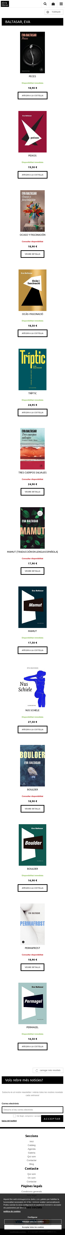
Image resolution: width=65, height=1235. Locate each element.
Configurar (32, 1217)
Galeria (31, 1152)
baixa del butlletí (9, 1121)
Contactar (31, 1160)
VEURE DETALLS (32, 254)
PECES (32, 76)
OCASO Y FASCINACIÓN (32, 234)
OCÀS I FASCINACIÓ (32, 314)
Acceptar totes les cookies (33, 1227)
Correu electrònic (10, 1103)
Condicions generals (31, 1191)
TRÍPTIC (32, 393)
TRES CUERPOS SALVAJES (32, 472)
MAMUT (32, 631)
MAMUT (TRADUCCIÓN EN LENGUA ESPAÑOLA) (32, 551)
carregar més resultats (50, 1070)
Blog (31, 1164)
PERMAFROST (32, 948)
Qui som (31, 1156)
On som (32, 1178)
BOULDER (32, 789)
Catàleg (32, 1145)
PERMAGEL (32, 1027)
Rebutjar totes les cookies (33, 1222)
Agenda (32, 1149)
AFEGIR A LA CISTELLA (32, 96)
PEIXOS (32, 155)
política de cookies (11, 1211)
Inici (32, 1141)
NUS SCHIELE (32, 710)
